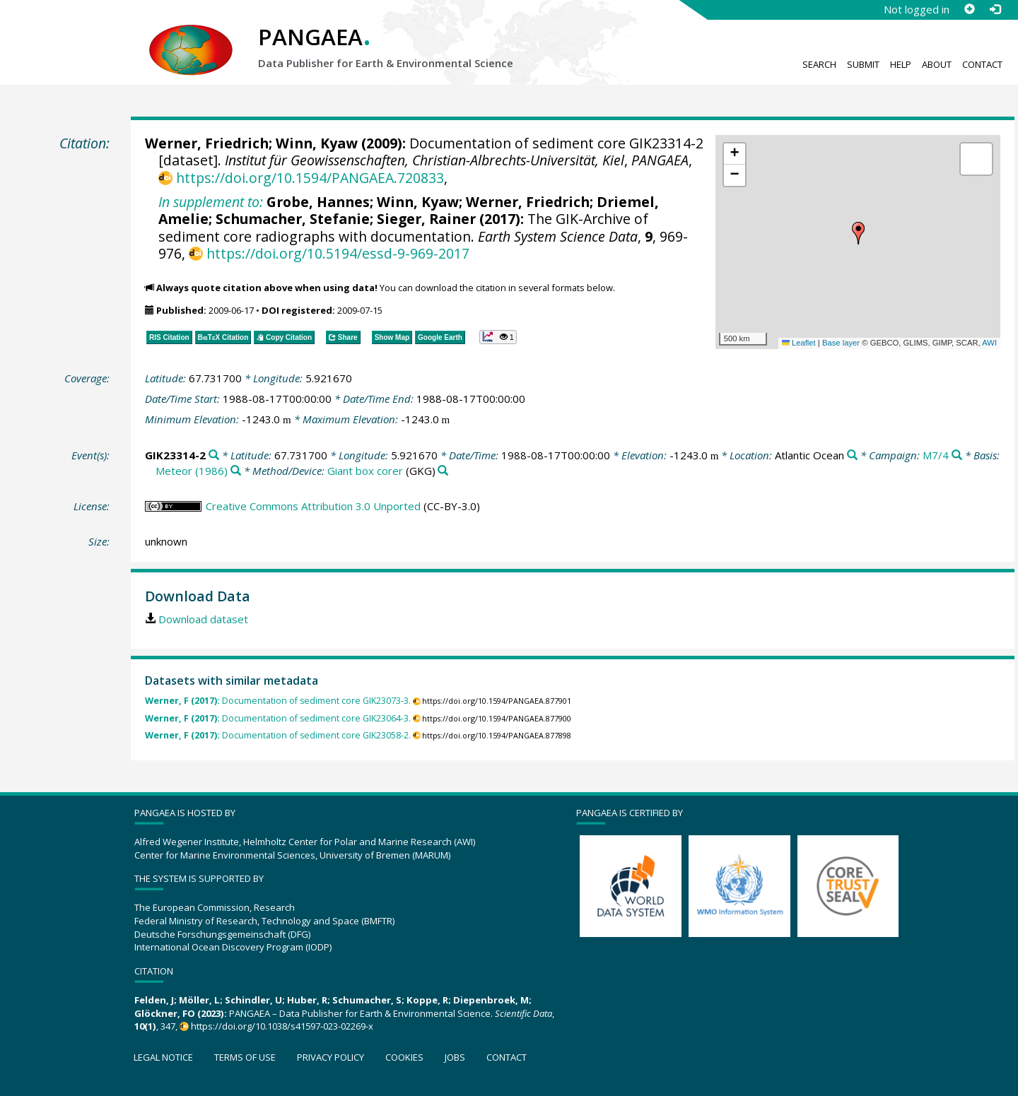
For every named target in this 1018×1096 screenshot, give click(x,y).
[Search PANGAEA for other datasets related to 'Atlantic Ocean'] (852, 455)
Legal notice (163, 1057)
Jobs (455, 1057)
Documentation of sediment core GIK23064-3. (278, 718)
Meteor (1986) (192, 471)
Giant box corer (365, 471)
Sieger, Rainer (426, 218)
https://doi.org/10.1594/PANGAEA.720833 (310, 177)
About (937, 64)
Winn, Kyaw (317, 143)
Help (900, 64)
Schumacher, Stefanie (293, 218)
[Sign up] (969, 9)
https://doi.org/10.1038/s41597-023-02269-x (282, 1026)
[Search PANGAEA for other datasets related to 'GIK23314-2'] (214, 455)
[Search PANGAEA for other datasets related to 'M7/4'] (957, 455)
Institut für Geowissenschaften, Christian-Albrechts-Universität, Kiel (424, 160)
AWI (989, 342)
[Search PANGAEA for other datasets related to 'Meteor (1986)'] (235, 471)
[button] (858, 233)
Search (819, 64)
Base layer (841, 342)
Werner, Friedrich (207, 143)
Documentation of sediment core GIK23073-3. (278, 701)
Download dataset (203, 619)
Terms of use (245, 1057)
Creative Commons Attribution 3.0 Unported (313, 506)
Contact (982, 64)
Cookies (404, 1057)
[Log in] (994, 9)
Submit (863, 64)
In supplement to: (210, 201)
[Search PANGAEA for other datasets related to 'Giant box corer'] (443, 471)
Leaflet (799, 342)
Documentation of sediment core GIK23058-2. (278, 735)
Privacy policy (330, 1057)
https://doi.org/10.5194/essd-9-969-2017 (337, 253)
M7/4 (936, 455)
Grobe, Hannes (318, 201)
